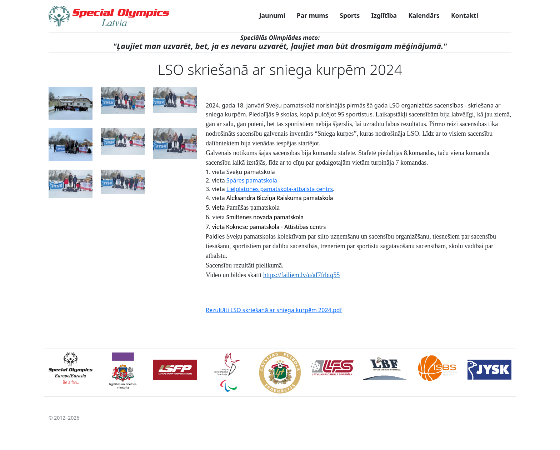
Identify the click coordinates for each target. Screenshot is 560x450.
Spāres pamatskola (251, 180)
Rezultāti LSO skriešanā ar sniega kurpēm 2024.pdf (274, 310)
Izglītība (384, 15)
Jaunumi (272, 15)
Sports (350, 15)
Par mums (312, 15)
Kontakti (464, 15)
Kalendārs (424, 15)
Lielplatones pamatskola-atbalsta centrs (279, 189)
